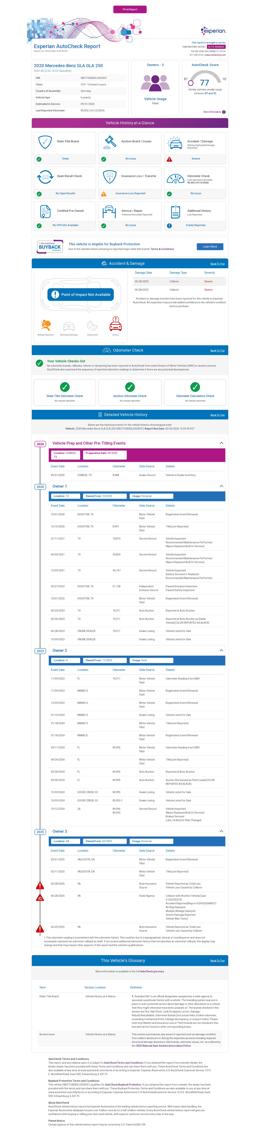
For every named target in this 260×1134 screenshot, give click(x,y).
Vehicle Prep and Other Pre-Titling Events (89, 443)
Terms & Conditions (162, 249)
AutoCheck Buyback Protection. (123, 1084)
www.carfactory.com (215, 55)
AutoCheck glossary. (152, 971)
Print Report (130, 9)
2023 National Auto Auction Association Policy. (163, 1045)
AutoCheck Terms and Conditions (123, 1062)
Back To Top (218, 263)
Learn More (210, 246)
